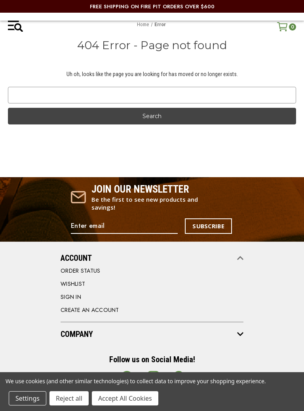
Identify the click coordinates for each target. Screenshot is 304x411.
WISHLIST (73, 284)
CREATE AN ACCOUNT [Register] (90, 310)
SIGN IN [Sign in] (71, 297)
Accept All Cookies (125, 398)
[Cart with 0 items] (286, 26)
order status (80, 271)
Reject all (69, 398)
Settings (27, 398)
